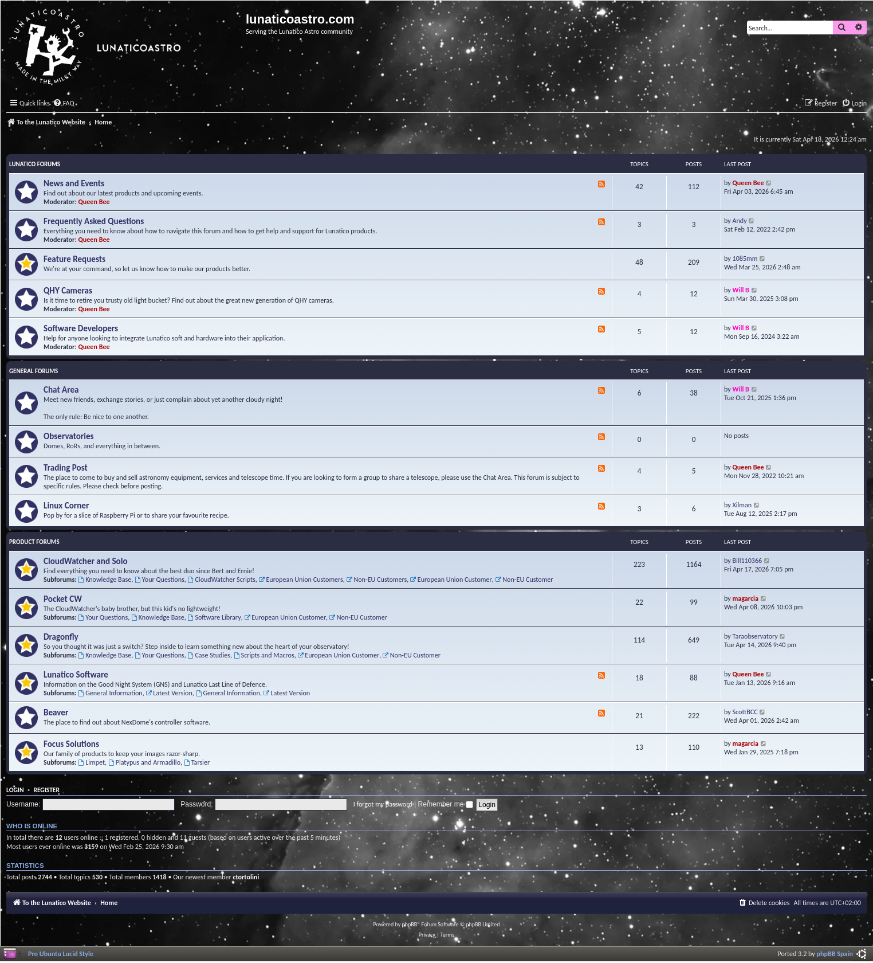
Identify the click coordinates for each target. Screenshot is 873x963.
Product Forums (34, 542)
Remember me (445, 804)
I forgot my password (382, 804)
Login (15, 790)
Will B (741, 289)
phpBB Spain (835, 953)
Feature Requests (74, 259)
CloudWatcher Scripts (221, 579)
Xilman (742, 504)
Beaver (56, 712)
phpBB (410, 924)
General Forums (33, 371)
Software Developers (81, 328)
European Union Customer (451, 579)
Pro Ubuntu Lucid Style (60, 953)
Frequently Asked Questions (94, 221)
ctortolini (246, 876)
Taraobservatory (755, 636)
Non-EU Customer (524, 579)
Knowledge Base (104, 579)
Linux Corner (66, 505)
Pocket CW (63, 599)
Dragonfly (61, 637)
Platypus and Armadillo (144, 762)
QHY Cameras (68, 290)
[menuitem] (63, 103)
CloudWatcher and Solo (86, 561)
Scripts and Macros (264, 655)
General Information (110, 692)
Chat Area (61, 390)
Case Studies (209, 655)
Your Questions (159, 579)
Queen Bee (94, 201)
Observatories (69, 436)
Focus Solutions (71, 744)
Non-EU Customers (377, 579)
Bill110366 (747, 560)
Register (46, 790)
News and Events (74, 183)
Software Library (214, 617)
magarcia (745, 598)
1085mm (745, 258)
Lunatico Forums (34, 164)
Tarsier (197, 762)
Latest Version (169, 692)
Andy (740, 220)
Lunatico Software (76, 675)
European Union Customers (301, 579)
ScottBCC (745, 711)
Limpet (91, 762)
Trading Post (66, 468)
